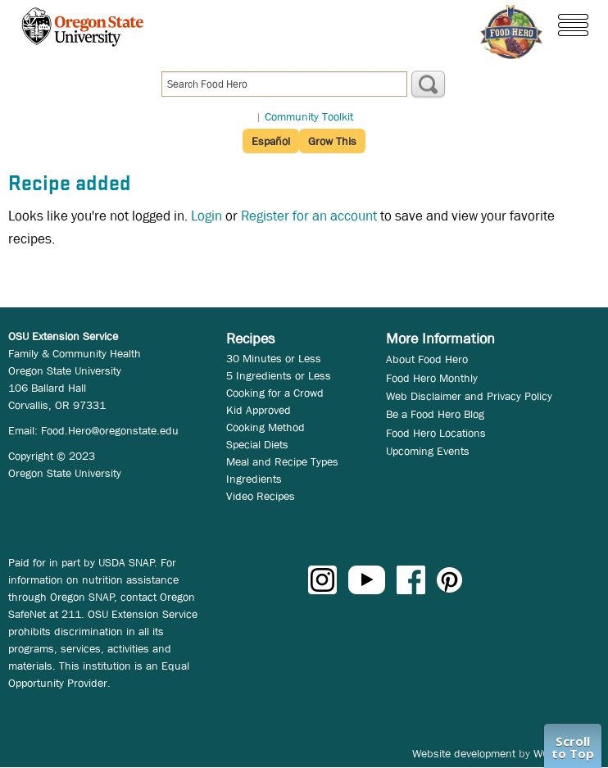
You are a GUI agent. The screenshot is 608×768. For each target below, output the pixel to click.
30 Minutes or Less (273, 358)
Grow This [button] (332, 141)
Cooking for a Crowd (275, 392)
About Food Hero (427, 359)
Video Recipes (260, 496)
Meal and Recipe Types (282, 461)
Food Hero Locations (436, 432)
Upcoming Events (428, 450)
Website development (463, 753)
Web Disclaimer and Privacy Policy (469, 396)
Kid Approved (258, 409)
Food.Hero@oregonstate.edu (110, 430)
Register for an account (309, 216)
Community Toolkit (309, 116)
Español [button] (271, 141)
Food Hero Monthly (432, 377)
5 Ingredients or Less (278, 375)
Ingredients (254, 478)
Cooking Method (265, 427)
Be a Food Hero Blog (435, 414)
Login (206, 216)
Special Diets (257, 444)
